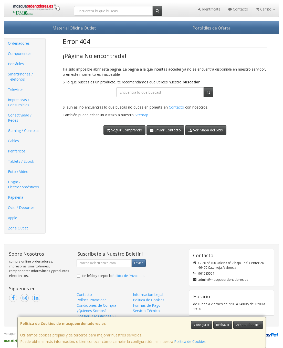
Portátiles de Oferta (211, 28)
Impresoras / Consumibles (18, 102)
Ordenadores (19, 43)
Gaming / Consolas (23, 130)
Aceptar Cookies (248, 325)
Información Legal (148, 294)
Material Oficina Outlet (74, 28)
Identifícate (209, 9)
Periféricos (17, 151)
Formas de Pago (147, 305)
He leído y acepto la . (113, 276)
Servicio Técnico (146, 310)
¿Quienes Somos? (91, 310)
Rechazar (222, 325)
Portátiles (16, 63)
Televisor (15, 89)
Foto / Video (18, 171)
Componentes (20, 53)
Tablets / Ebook (21, 161)
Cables (13, 140)
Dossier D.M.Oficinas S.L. (97, 316)
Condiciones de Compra (96, 305)
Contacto (238, 9)
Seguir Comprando (124, 130)
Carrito (265, 9)
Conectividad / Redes (20, 118)
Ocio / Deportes (21, 207)
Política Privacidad (92, 299)
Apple (12, 217)
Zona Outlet (18, 228)
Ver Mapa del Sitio (205, 130)
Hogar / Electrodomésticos (23, 184)
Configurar (201, 325)
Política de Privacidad (128, 276)
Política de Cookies (190, 341)
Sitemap (141, 114)
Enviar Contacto (165, 130)
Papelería (15, 197)
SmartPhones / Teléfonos (20, 77)
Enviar (138, 263)
